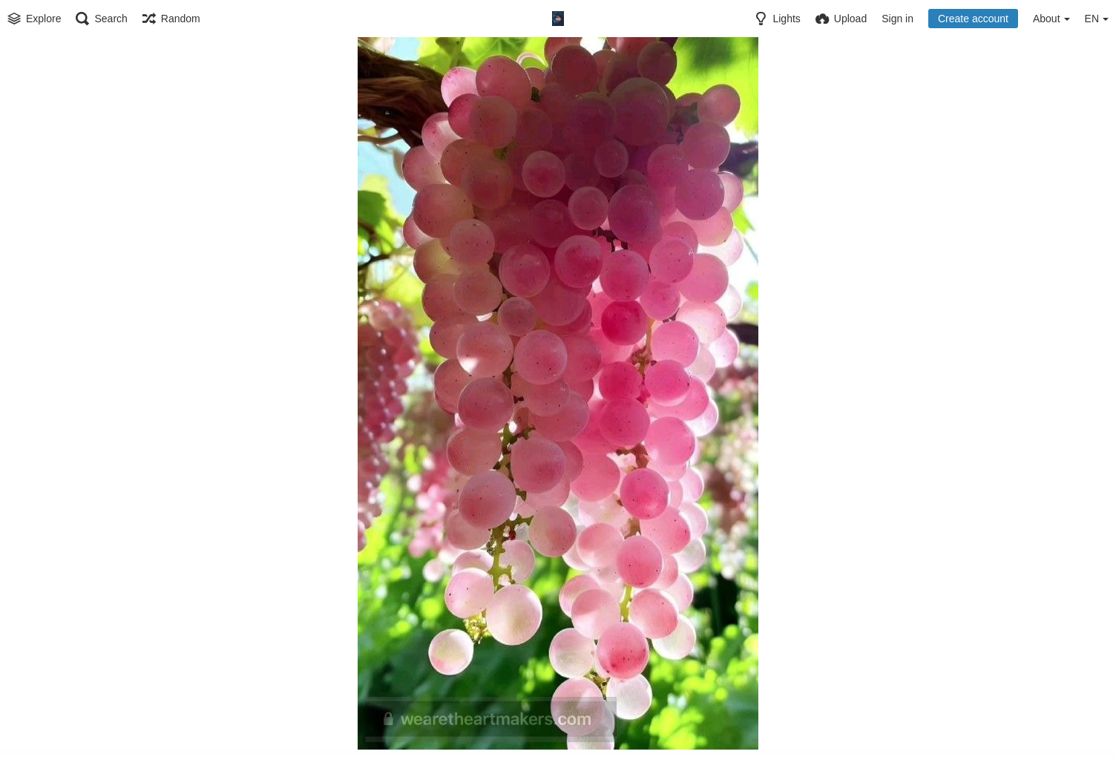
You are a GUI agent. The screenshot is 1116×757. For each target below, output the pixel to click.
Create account (973, 18)
